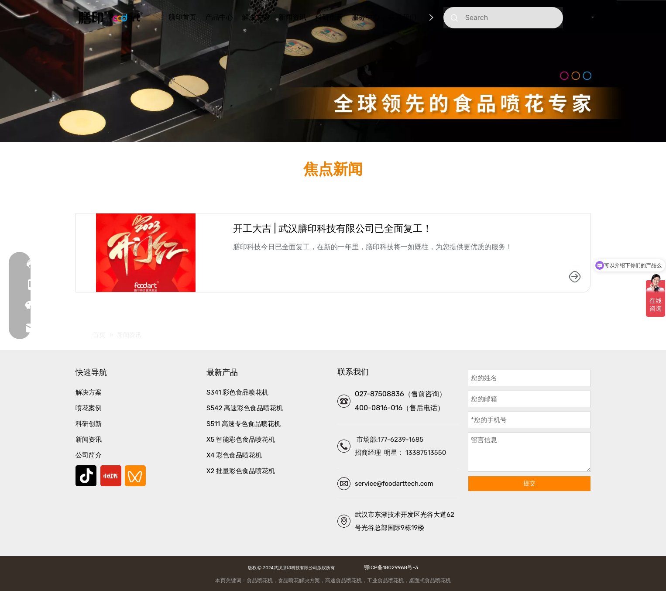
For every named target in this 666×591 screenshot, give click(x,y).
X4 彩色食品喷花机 (234, 455)
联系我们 (402, 17)
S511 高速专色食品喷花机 (243, 424)
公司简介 (89, 455)
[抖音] (86, 475)
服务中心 (366, 17)
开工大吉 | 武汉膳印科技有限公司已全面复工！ (332, 228)
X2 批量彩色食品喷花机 (240, 471)
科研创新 (329, 17)
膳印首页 (182, 17)
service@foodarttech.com (394, 484)
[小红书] (110, 475)
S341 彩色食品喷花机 (237, 392)
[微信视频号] (135, 475)
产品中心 (219, 17)
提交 (529, 483)
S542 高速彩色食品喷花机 (244, 408)
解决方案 (256, 17)
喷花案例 (89, 408)
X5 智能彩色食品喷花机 (240, 439)
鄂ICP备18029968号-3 (389, 567)
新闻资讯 (292, 17)
